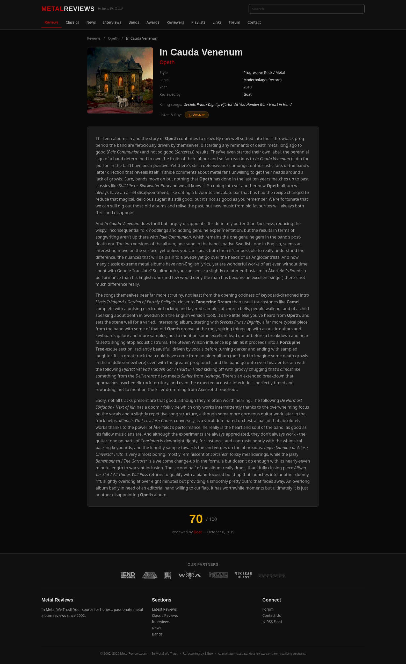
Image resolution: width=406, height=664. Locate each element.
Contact (254, 22)
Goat (247, 94)
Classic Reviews (165, 615)
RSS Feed (272, 621)
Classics (72, 22)
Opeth (113, 38)
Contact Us (271, 615)
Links (217, 22)
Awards (153, 22)
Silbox (209, 653)
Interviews (112, 22)
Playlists (198, 22)
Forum (234, 22)
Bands (133, 22)
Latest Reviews (164, 609)
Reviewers (175, 22)
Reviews (52, 22)
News (91, 22)
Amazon (196, 115)
